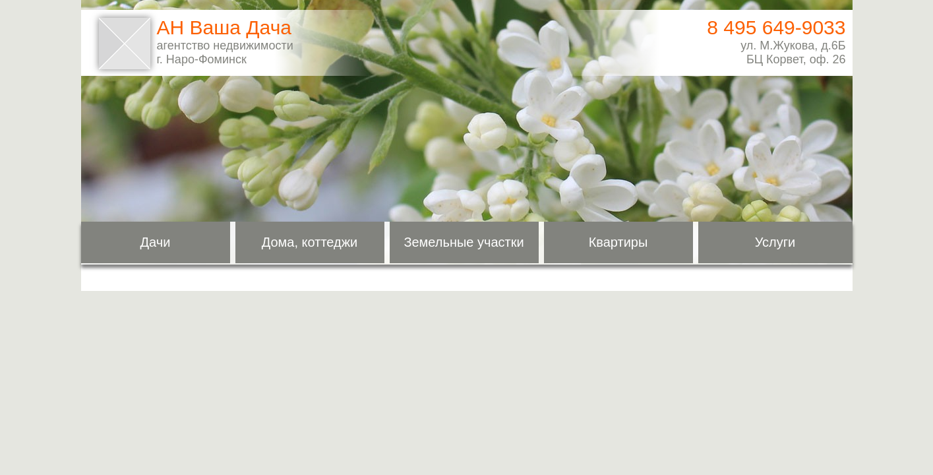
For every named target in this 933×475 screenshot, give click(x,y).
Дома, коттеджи (310, 242)
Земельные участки (464, 242)
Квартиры (618, 242)
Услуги (775, 242)
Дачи (155, 242)
